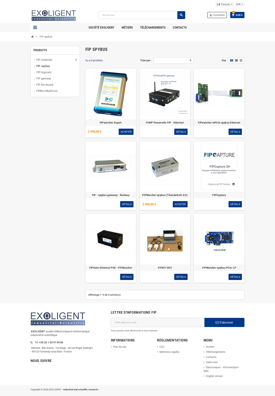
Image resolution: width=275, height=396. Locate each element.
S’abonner (224, 322)
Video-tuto (212, 362)
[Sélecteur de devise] (239, 4)
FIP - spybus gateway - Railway (110, 195)
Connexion (217, 15)
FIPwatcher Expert (111, 122)
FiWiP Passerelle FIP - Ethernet (165, 122)
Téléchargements (215, 351)
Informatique (230, 367)
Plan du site (119, 346)
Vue (224, 60)
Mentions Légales (169, 351)
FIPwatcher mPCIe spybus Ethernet (219, 122)
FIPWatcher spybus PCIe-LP (219, 267)
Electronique (213, 367)
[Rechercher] (141, 15)
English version (214, 376)
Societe (210, 346)
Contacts (211, 357)
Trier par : (146, 60)
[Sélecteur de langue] (224, 4)
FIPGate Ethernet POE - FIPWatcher (110, 267)
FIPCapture (219, 195)
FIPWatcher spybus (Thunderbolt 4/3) (165, 195)
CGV (162, 346)
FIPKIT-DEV (165, 267)
